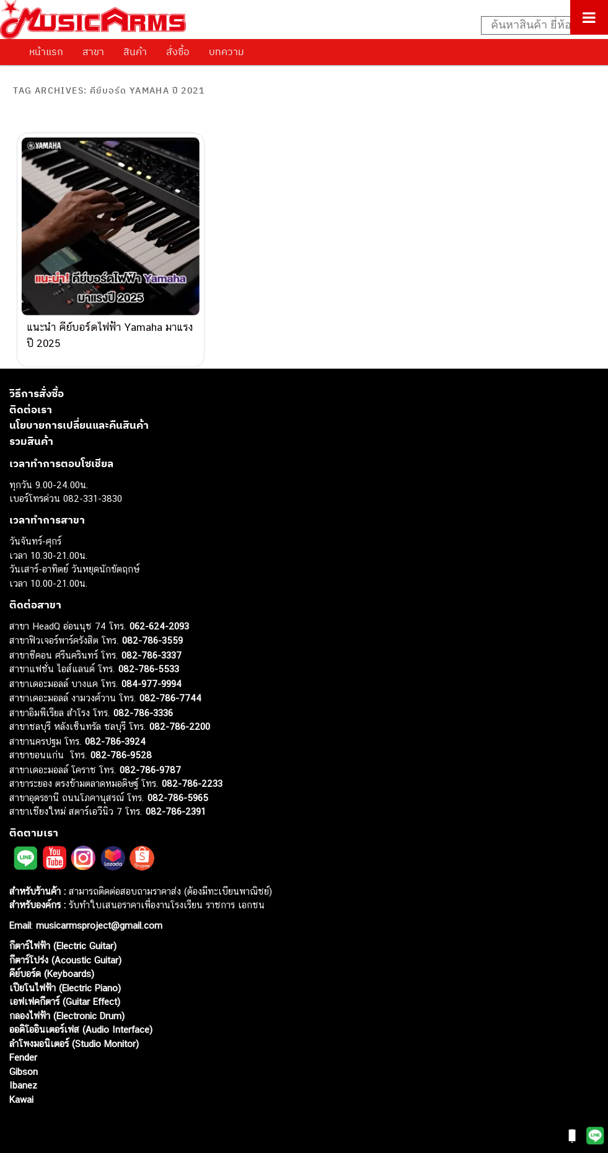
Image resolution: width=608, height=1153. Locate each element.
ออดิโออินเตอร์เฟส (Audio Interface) (80, 1020)
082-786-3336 (143, 703)
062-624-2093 (159, 616)
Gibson (23, 1061)
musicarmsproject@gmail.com (97, 916)
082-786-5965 (178, 788)
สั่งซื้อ (178, 51)
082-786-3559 (152, 631)
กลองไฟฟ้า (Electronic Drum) (67, 1006)
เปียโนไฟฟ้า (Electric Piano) (65, 978)
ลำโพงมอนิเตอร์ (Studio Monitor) (74, 1033)
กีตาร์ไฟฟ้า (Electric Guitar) (63, 936)
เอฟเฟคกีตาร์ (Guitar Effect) (64, 992)
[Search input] (538, 25)
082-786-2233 (192, 774)
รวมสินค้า (31, 431)
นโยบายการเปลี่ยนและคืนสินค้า (79, 416)
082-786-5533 (148, 659)
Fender (23, 1048)
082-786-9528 (121, 745)
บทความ (226, 51)
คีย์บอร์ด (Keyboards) (51, 964)
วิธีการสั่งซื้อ (36, 384)
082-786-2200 (179, 717)
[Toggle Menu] (589, 17)
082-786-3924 (115, 731)
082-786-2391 (176, 802)
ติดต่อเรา (30, 399)
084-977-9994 (151, 674)
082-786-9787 (150, 760)
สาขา (93, 51)
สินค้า (135, 51)
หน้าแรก (46, 51)
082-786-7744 (170, 688)
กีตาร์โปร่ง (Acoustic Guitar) (65, 950)
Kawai (21, 1089)
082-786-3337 (151, 645)
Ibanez (23, 1076)
